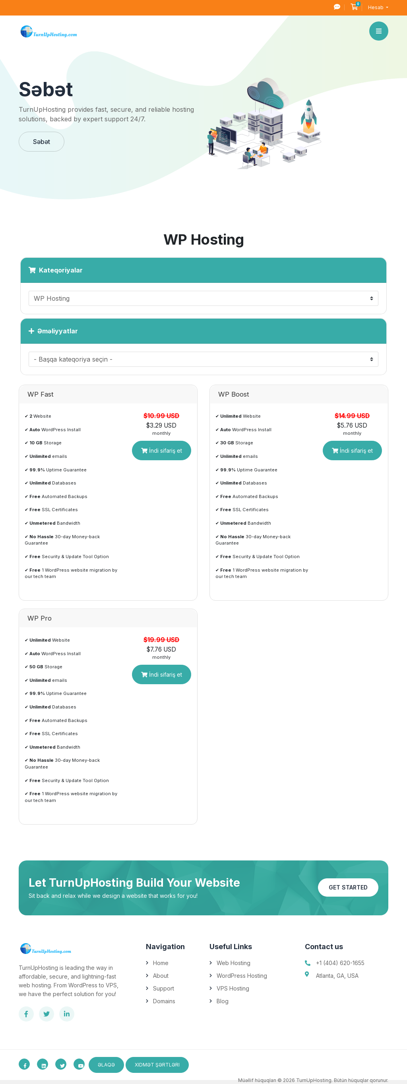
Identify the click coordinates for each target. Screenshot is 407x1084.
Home (161, 962)
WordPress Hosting (242, 975)
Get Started (348, 887)
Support (163, 988)
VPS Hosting (233, 988)
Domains (164, 1001)
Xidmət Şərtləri (157, 1065)
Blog (223, 1001)
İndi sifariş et (161, 450)
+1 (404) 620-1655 (340, 962)
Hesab (376, 7)
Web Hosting (233, 962)
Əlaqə (106, 1065)
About (161, 975)
